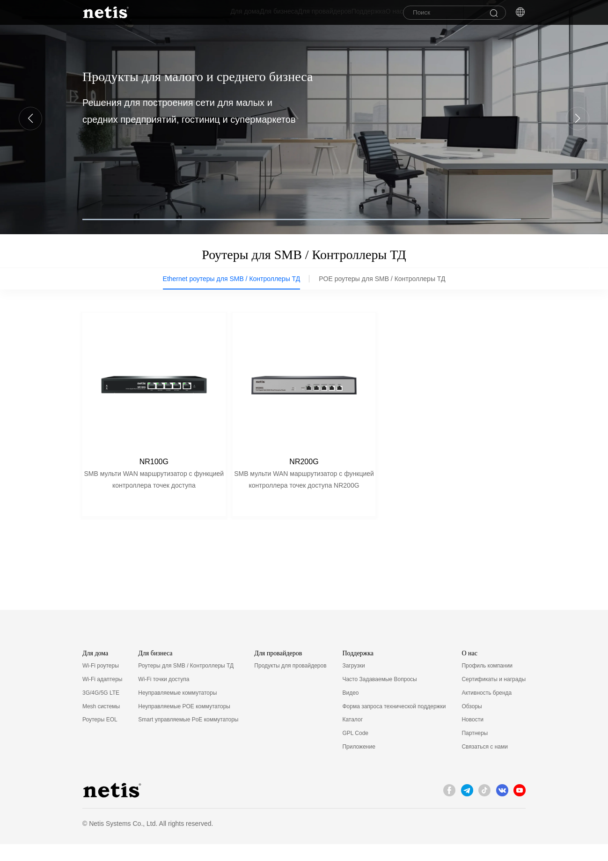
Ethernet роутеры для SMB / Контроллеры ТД (231, 281)
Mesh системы (101, 723)
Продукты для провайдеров (290, 683)
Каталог (352, 737)
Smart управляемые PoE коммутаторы (188, 737)
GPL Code (355, 750)
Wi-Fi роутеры (100, 683)
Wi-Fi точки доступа (163, 696)
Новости (472, 737)
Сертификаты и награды (493, 696)
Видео (350, 710)
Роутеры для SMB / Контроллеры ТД (186, 683)
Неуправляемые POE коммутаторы (184, 723)
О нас (385, 13)
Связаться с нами (484, 764)
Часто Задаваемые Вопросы (379, 696)
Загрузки (353, 683)
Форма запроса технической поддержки (394, 723)
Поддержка (350, 13)
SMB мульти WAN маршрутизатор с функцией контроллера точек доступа (154, 483)
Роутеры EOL (99, 737)
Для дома (198, 13)
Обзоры (471, 723)
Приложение (358, 764)
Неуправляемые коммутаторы (177, 710)
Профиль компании (487, 683)
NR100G (153, 466)
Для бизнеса (241, 13)
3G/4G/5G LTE (100, 710)
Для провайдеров (296, 13)
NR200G (303, 466)
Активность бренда (486, 710)
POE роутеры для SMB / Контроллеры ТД (382, 281)
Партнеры (474, 750)
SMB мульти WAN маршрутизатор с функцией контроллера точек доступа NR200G (304, 483)
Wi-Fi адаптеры (102, 696)
